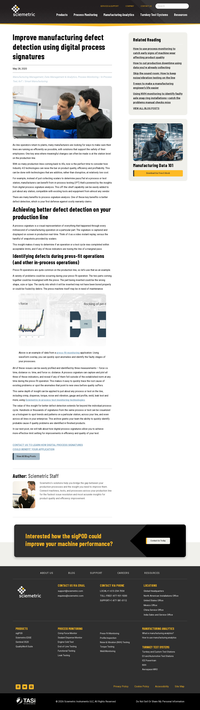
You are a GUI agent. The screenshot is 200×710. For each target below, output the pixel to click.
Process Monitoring (70, 628)
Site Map (179, 686)
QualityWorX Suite (24, 646)
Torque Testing (107, 646)
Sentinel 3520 (22, 642)
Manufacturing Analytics (158, 628)
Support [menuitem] (96, 573)
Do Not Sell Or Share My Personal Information (160, 701)
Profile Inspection (108, 638)
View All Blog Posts (26, 456)
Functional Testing (66, 651)
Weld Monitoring (107, 651)
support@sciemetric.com (70, 591)
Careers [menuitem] (123, 573)
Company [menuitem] (129, 6)
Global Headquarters (154, 591)
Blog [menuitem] (71, 573)
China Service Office (154, 610)
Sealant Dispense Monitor (70, 637)
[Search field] (172, 6)
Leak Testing (64, 655)
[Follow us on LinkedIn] (18, 686)
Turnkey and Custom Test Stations (158, 652)
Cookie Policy (141, 686)
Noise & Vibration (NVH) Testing (115, 642)
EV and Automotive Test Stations (158, 656)
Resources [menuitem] (152, 573)
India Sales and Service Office (158, 614)
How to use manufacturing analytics (159, 637)
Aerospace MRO (150, 669)
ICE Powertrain (149, 660)
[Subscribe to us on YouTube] (24, 686)
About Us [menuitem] (46, 573)
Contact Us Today (158, 541)
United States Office (153, 600)
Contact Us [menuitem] (146, 6)
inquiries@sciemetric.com (70, 595)
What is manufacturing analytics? (158, 633)
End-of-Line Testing (67, 646)
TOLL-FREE (113, 595)
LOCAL (112, 591)
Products (22, 628)
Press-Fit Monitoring (109, 633)
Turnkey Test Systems (155, 647)
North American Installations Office (161, 595)
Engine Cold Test (66, 642)
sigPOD (19, 633)
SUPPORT (113, 600)
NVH (144, 665)
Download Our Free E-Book (158, 173)
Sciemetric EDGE (23, 637)
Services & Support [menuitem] (109, 6)
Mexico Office (150, 605)
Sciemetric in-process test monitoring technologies (55, 400)
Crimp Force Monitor (67, 633)
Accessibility (162, 686)
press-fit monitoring (68, 352)
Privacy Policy (120, 686)
